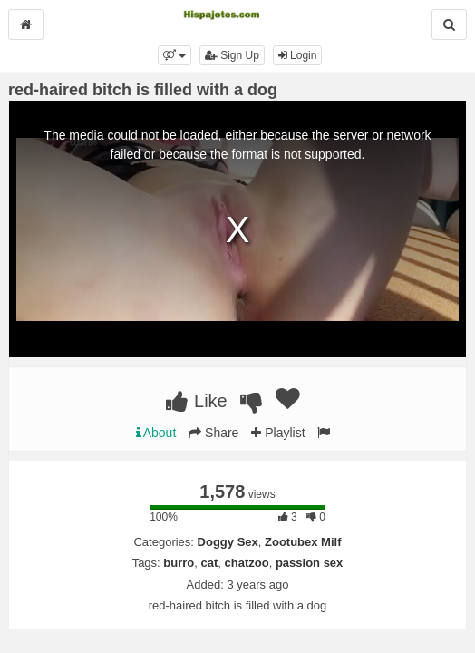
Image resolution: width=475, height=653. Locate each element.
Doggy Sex (228, 542)
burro (178, 563)
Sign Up (232, 55)
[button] (174, 55)
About (156, 432)
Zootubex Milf (303, 542)
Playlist (278, 432)
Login (297, 55)
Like (196, 401)
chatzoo (247, 563)
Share (213, 432)
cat (209, 563)
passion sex (309, 563)
